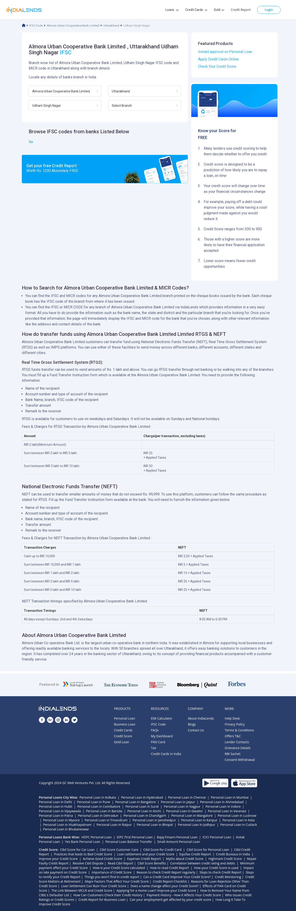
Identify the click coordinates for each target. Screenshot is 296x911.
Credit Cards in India (166, 754)
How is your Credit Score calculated (119, 868)
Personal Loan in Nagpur (182, 806)
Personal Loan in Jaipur (178, 802)
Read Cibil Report (120, 863)
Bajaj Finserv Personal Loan (177, 837)
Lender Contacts (237, 742)
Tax (153, 748)
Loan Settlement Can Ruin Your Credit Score (93, 886)
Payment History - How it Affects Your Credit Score (184, 895)
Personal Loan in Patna (56, 815)
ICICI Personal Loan (217, 837)
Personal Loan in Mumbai (229, 797)
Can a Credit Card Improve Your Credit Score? (177, 877)
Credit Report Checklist (170, 881)
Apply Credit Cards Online (218, 59)
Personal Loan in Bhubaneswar (66, 829)
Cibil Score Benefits (152, 863)
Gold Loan (121, 742)
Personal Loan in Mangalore (192, 815)
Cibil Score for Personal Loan (208, 849)
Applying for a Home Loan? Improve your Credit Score (156, 890)
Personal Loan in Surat (142, 806)
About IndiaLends (201, 718)
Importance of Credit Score (111, 872)
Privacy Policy (235, 724)
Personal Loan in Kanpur (199, 820)
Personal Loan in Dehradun (98, 815)
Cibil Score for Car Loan (77, 849)
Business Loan (124, 724)
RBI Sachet (233, 754)
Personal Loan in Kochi (144, 811)
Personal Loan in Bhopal (155, 824)
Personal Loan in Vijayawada (60, 811)
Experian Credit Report (144, 859)
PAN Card (158, 742)
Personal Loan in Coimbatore (98, 806)
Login (269, 9)
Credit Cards (123, 730)
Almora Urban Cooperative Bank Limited (73, 25)
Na (31, 142)
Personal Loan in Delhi (55, 802)
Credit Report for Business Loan (101, 899)
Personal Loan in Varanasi (227, 811)
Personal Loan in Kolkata (98, 797)
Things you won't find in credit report (112, 877)
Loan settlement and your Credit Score (145, 854)
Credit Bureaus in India (233, 854)
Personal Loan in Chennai (187, 797)
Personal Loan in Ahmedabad (222, 802)
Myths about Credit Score (184, 859)
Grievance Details (238, 748)
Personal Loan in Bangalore (135, 802)
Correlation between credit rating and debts (202, 863)
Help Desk (232, 718)
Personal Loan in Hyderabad (142, 797)
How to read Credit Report (169, 868)
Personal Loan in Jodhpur (196, 824)
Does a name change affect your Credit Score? (164, 886)
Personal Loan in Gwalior (184, 811)
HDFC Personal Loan (96, 837)
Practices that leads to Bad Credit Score (83, 854)
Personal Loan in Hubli (55, 806)
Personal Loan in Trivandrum (106, 820)
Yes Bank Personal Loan (82, 841)
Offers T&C (233, 736)
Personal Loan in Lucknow (237, 815)
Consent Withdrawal (240, 760)
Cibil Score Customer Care (119, 849)
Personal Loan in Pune (93, 802)
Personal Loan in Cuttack (238, 824)
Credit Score (123, 736)
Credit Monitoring (228, 877)
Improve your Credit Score (58, 859)
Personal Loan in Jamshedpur (154, 820)
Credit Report (241, 9)
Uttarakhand (111, 25)
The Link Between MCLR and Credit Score (81, 890)
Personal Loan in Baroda (104, 811)
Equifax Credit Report (195, 854)
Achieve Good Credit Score (102, 859)
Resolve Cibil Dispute (88, 863)
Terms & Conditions (239, 730)
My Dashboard (162, 736)
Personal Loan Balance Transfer (128, 841)
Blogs (192, 724)
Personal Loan (124, 718)
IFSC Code (36, 25)
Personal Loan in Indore (223, 806)
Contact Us (196, 730)
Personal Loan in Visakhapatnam (67, 824)
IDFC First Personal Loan (135, 837)
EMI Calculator (161, 718)
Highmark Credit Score (225, 859)
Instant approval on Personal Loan (225, 52)
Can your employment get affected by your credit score (170, 899)
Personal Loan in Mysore (61, 820)
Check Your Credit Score (217, 66)
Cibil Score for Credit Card (162, 849)
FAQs (155, 730)
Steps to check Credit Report (220, 872)
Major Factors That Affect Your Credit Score (117, 881)
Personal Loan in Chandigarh (144, 815)
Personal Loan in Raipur (114, 824)
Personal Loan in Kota (238, 820)
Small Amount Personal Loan (178, 841)
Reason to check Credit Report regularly (166, 872)
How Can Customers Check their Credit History (108, 895)
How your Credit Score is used (216, 868)
